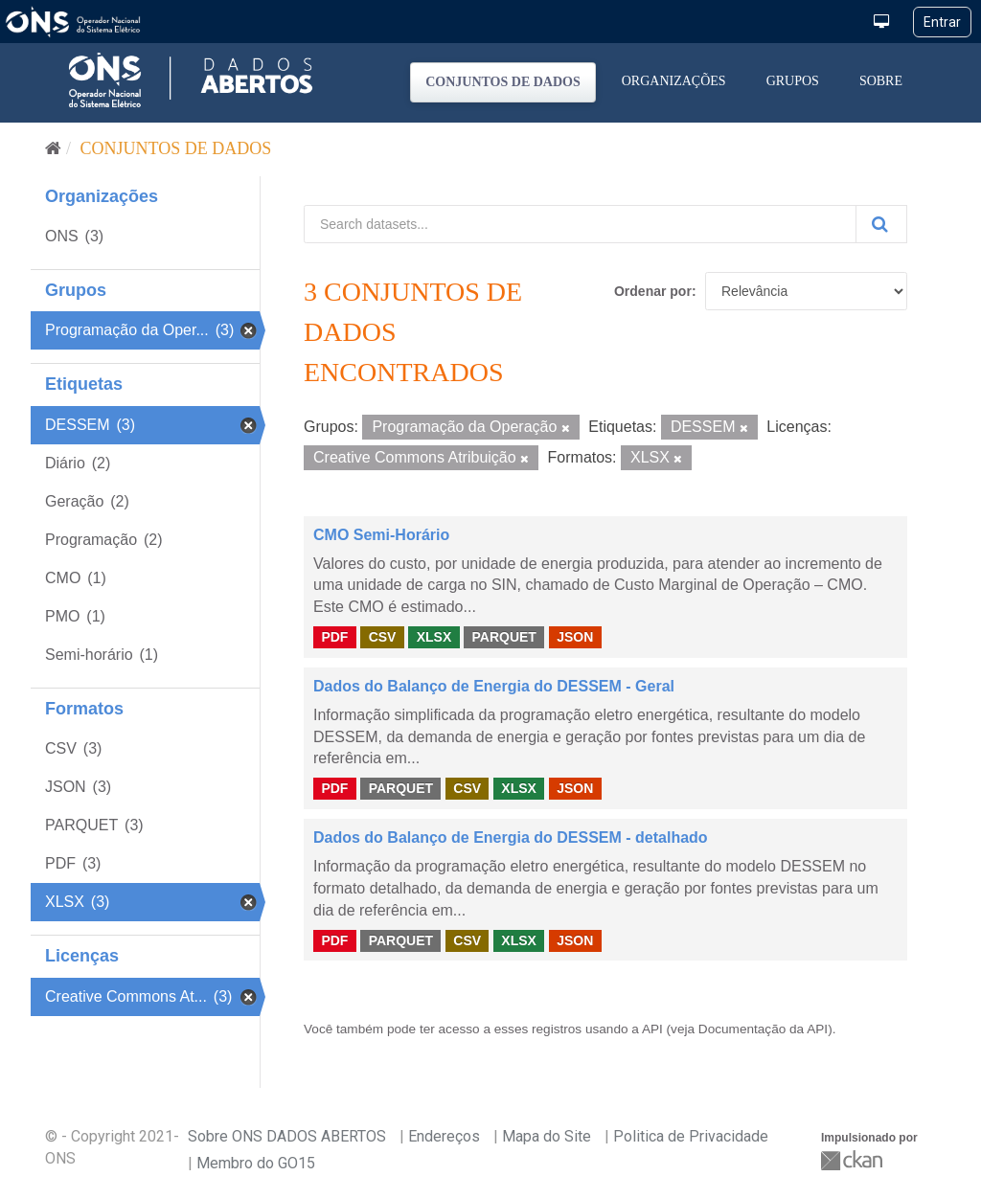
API (652, 1029)
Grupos (792, 81)
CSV (383, 637)
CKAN (853, 1160)
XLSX (434, 637)
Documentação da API (763, 1029)
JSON (575, 637)
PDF (334, 637)
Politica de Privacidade (690, 1136)
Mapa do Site (546, 1136)
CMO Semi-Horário (381, 535)
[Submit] (881, 224)
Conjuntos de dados (503, 82)
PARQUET (503, 637)
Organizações (674, 81)
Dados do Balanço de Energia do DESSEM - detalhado (510, 837)
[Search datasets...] (580, 224)
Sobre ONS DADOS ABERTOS (287, 1136)
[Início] (53, 148)
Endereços (444, 1136)
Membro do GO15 (255, 1163)
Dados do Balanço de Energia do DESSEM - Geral (493, 686)
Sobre (880, 81)
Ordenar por (653, 291)
